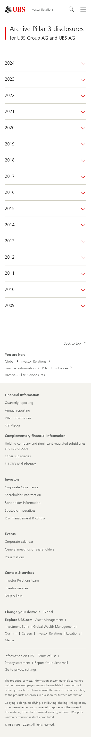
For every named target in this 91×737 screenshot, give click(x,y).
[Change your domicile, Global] (48, 612)
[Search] (71, 9)
